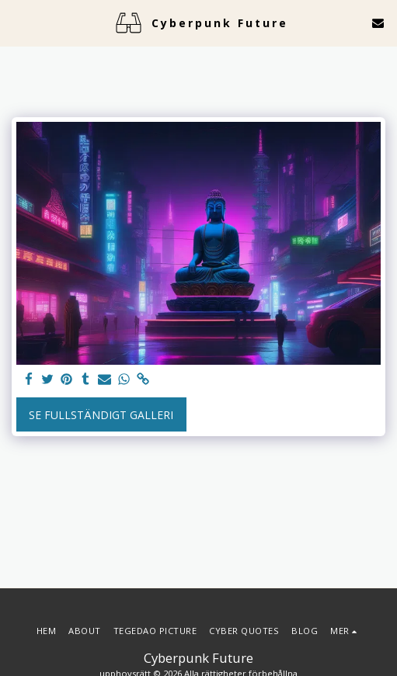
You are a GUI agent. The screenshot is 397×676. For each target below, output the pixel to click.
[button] (17, 22)
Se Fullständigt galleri (101, 414)
